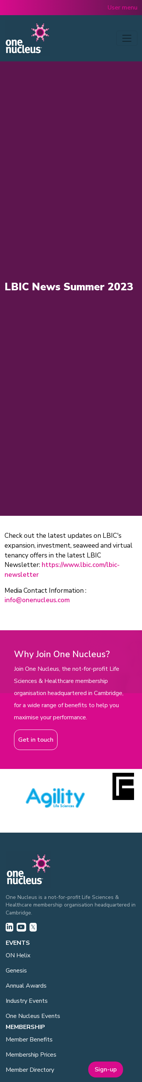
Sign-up (106, 1069)
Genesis (16, 970)
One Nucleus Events (33, 1016)
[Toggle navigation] (126, 38)
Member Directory (30, 1070)
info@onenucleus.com (37, 600)
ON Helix (18, 955)
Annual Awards (26, 986)
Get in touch (35, 740)
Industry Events (27, 1001)
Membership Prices (31, 1055)
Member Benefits (29, 1039)
